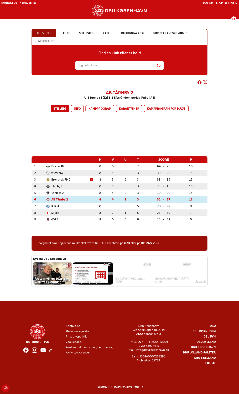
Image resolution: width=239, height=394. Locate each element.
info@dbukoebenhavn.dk (152, 349)
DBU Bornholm (204, 331)
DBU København (203, 347)
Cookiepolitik (74, 342)
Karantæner (129, 108)
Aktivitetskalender (78, 352)
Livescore (45, 41)
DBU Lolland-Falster (199, 352)
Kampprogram (99, 108)
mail (127, 243)
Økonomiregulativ (78, 331)
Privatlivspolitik (76, 336)
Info (77, 108)
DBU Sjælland (205, 357)
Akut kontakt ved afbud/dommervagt (90, 347)
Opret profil (226, 2)
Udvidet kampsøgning (170, 33)
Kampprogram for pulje (166, 108)
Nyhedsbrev (28, 3)
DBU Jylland (206, 342)
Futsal (210, 363)
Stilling (60, 108)
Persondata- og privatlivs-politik (119, 387)
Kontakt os (9, 3)
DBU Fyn (209, 336)
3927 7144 (152, 243)
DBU (213, 326)
